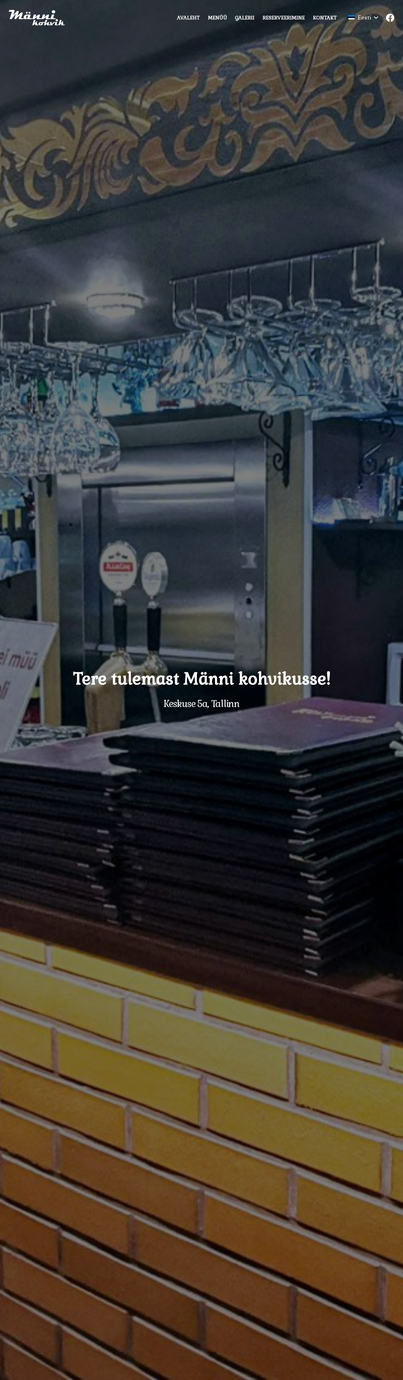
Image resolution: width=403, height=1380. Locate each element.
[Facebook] (390, 17)
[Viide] (40, 18)
